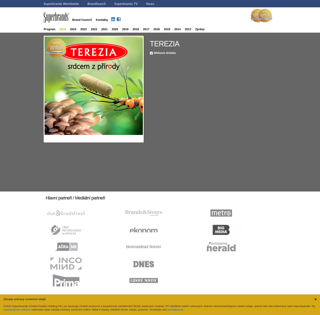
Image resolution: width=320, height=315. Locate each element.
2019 (125, 29)
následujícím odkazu (17, 309)
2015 (167, 29)
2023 (83, 29)
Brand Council (82, 19)
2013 (188, 29)
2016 (156, 29)
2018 (136, 29)
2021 (104, 29)
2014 (177, 29)
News (150, 4)
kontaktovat (175, 309)
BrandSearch (96, 4)
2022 (94, 29)
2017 (146, 29)
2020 (115, 29)
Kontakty (102, 19)
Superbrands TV (126, 4)
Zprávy (200, 29)
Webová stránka (165, 53)
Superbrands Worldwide (61, 4)
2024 (73, 29)
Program (50, 29)
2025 (63, 29)
